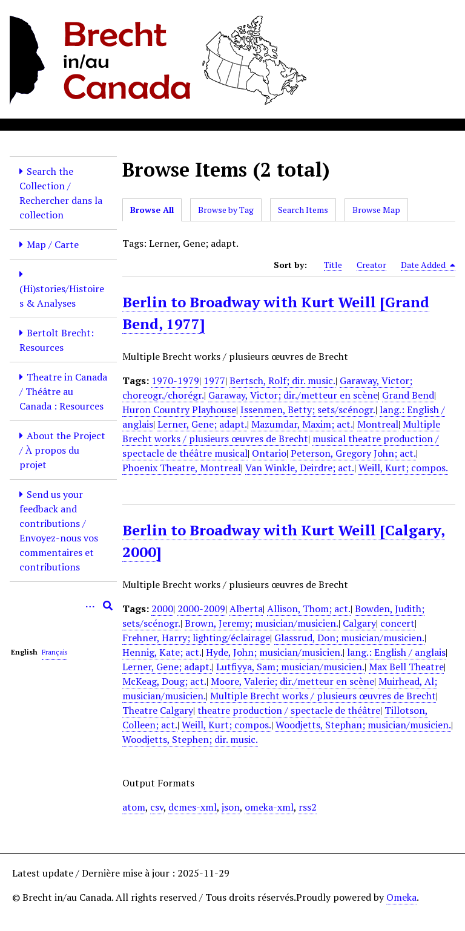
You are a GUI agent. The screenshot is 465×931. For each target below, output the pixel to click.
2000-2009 (201, 608)
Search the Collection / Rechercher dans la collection (60, 193)
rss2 (307, 807)
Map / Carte (53, 244)
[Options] (90, 605)
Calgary (359, 623)
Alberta (246, 608)
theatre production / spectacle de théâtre (288, 710)
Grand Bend (408, 395)
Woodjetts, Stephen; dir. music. (190, 739)
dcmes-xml (192, 807)
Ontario (269, 453)
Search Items (303, 209)
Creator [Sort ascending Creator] (371, 264)
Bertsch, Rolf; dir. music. (282, 380)
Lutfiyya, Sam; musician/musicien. (290, 666)
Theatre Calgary (157, 710)
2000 (162, 608)
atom (133, 807)
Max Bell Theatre (406, 666)
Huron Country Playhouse (179, 409)
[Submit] (108, 605)
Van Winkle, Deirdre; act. (299, 467)
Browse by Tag (226, 209)
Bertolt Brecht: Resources (56, 340)
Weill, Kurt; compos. (403, 467)
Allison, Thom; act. (309, 608)
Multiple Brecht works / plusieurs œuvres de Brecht (281, 431)
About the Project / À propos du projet (62, 450)
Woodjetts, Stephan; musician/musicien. (363, 724)
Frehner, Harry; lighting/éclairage (196, 637)
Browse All (152, 209)
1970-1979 (175, 380)
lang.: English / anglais (396, 652)
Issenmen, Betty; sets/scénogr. (307, 409)
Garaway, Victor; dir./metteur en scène (293, 395)
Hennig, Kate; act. (162, 652)
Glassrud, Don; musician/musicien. (349, 637)
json (231, 807)
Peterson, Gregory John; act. (353, 453)
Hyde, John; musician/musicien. (274, 652)
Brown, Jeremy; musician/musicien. (261, 623)
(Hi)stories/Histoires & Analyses (61, 296)
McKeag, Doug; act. (164, 681)
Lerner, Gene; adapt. (202, 424)
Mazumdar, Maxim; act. (302, 424)
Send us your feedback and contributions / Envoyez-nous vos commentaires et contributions (58, 530)
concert (397, 623)
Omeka (401, 897)
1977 (214, 380)
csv (156, 807)
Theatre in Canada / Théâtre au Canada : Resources (63, 391)
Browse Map (376, 209)
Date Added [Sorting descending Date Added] (428, 265)
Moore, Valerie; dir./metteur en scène (292, 681)
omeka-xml (269, 807)
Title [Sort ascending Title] (333, 264)
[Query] (63, 605)
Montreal (377, 424)
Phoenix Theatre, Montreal (181, 467)
